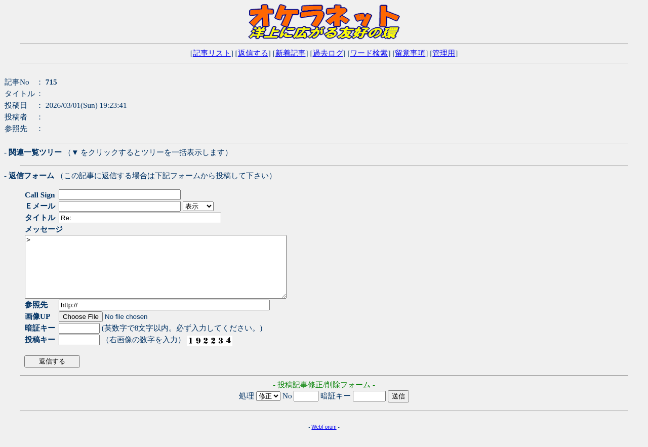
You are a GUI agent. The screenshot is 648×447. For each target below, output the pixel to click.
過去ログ (328, 53)
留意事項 (410, 53)
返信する (253, 53)
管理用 (443, 53)
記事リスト (212, 53)
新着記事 (290, 53)
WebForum (323, 439)
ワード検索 (369, 53)
